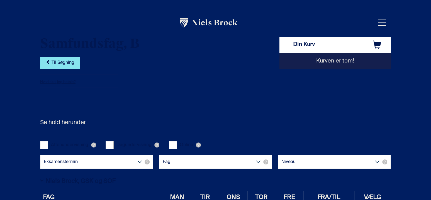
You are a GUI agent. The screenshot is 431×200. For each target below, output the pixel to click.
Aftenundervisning (69, 145)
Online (186, 145)
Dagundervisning (134, 145)
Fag (216, 161)
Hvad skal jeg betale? (58, 82)
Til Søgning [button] (60, 63)
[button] (93, 145)
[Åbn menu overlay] (382, 22)
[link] (209, 23)
